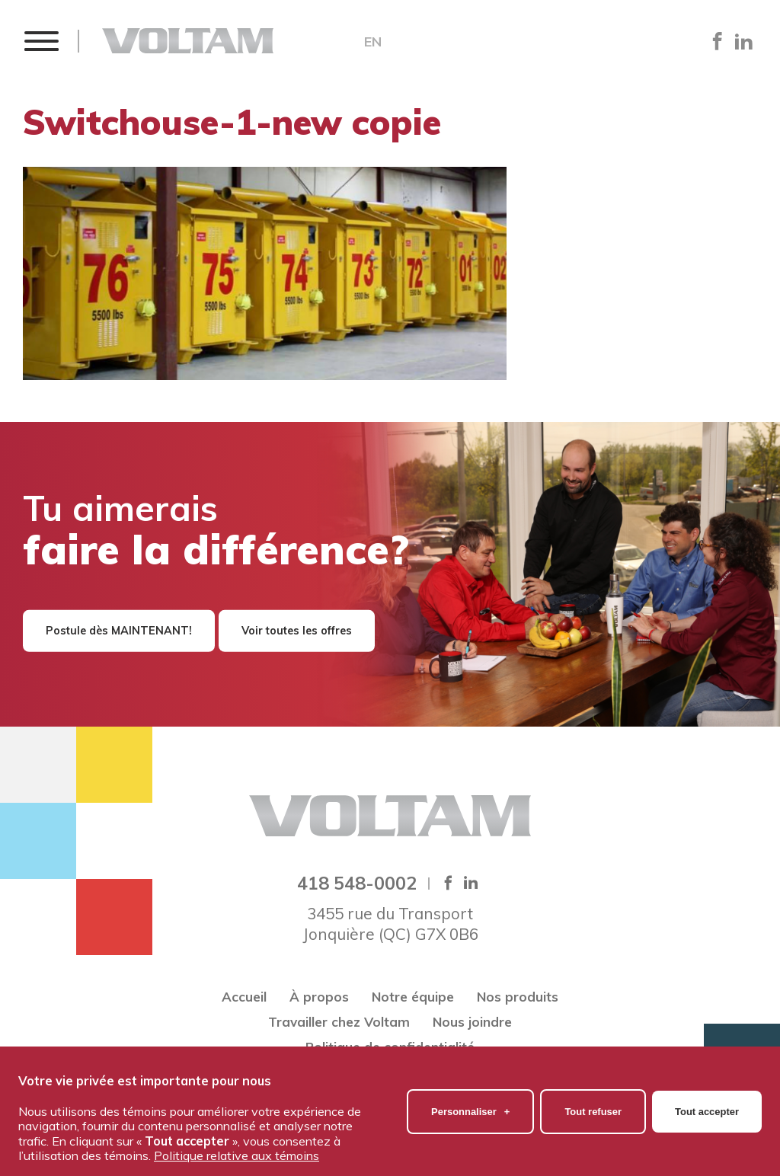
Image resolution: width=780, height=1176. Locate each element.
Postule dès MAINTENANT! (119, 631)
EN (373, 42)
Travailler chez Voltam (339, 1022)
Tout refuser (593, 1104)
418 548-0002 (357, 882)
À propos (319, 997)
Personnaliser (470, 1104)
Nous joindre (472, 1022)
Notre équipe (413, 997)
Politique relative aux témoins (236, 1148)
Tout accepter (707, 1104)
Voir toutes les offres (296, 631)
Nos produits (517, 997)
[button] (41, 41)
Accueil (244, 997)
